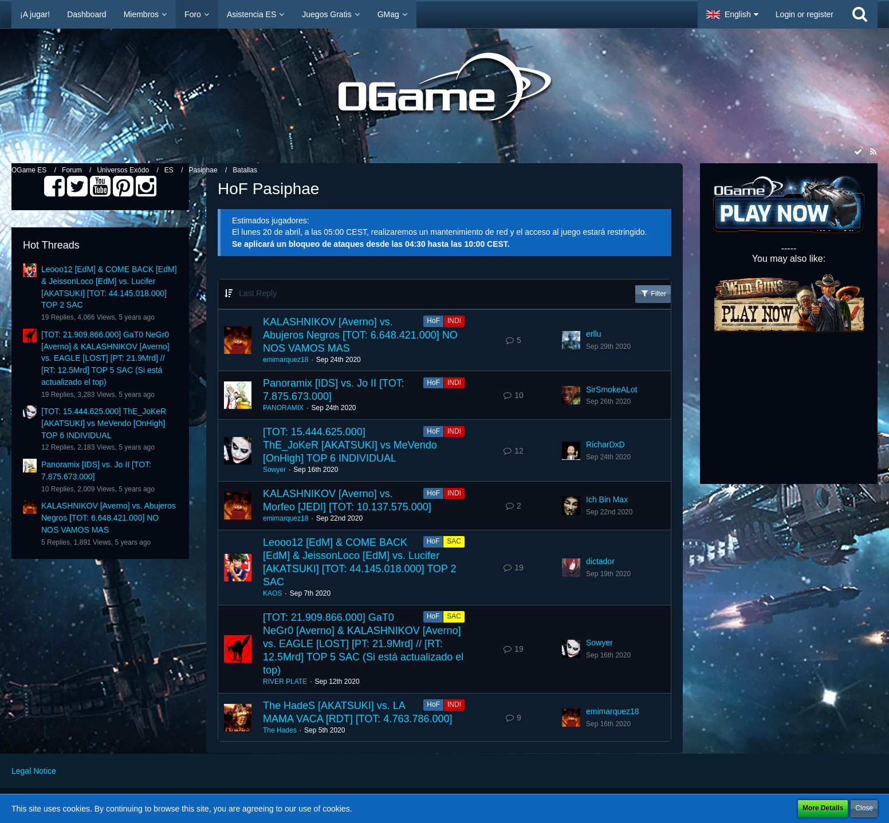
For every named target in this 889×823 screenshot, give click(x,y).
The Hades (280, 730)
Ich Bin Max (607, 499)
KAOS (272, 593)
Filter (653, 293)
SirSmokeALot (611, 389)
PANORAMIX (283, 408)
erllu (593, 333)
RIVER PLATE (285, 682)
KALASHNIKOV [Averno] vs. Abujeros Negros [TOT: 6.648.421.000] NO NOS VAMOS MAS (108, 517)
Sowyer (274, 470)
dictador (600, 561)
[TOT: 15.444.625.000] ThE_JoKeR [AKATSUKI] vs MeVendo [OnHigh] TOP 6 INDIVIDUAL (103, 423)
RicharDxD (605, 444)
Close (864, 808)
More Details (823, 808)
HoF (433, 321)
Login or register (804, 14)
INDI (454, 321)
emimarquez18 (285, 360)
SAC (454, 541)
